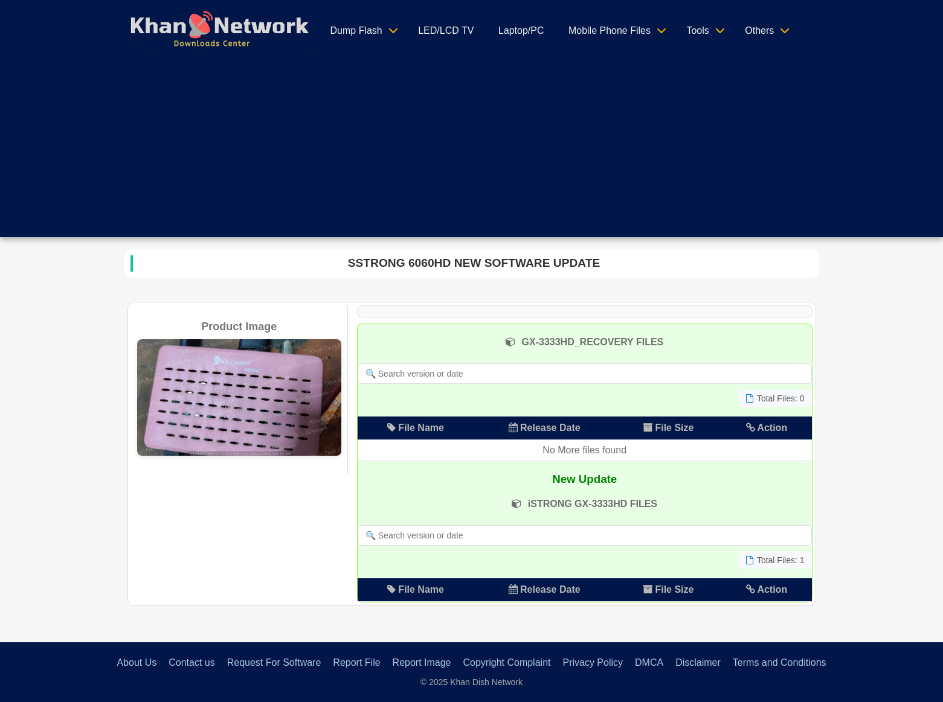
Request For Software (274, 662)
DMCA (649, 662)
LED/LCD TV (446, 30)
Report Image (422, 662)
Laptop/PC (521, 30)
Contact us (191, 662)
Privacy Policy (592, 662)
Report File (356, 662)
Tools (697, 30)
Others (759, 30)
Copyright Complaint (507, 662)
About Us (136, 662)
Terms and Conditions (779, 662)
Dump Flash (356, 30)
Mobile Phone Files (609, 30)
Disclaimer (698, 662)
